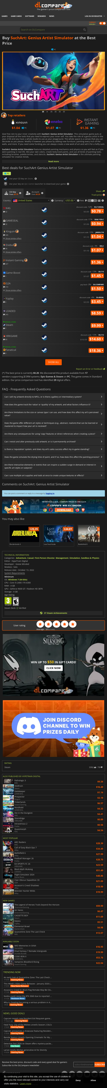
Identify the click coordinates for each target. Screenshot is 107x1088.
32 (5, 224)
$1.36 (97, 262)
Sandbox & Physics (90, 558)
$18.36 (96, 350)
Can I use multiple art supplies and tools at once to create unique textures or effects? (44, 475)
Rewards (42, 16)
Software (29, 16)
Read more (53, 161)
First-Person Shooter (45, 558)
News (51, 16)
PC (6, 173)
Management (62, 558)
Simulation (75, 558)
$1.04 (97, 236)
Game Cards (16, 16)
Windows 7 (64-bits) (17, 579)
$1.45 (97, 275)
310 (5, 287)
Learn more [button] (25, 1083)
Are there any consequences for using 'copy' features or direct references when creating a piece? (49, 433)
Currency (59, 201)
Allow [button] (93, 1080)
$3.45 (97, 301)
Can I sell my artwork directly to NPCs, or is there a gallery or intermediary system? (43, 396)
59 (5, 248)
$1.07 (97, 250)
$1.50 (97, 288)
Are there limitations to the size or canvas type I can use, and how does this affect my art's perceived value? (51, 414)
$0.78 (97, 211)
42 (5, 212)
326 (5, 235)
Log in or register (93, 16)
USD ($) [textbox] (69, 200)
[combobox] (31, 200)
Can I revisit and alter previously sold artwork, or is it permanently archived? (40, 441)
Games (5, 16)
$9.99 (97, 325)
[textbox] (23, 200)
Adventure (21, 558)
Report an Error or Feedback (90, 369)
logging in (50, 493)
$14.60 (96, 339)
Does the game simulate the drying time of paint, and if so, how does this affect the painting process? (51, 457)
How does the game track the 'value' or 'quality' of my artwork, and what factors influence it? (47, 404)
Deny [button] (78, 1080)
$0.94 (97, 223)
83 (5, 339)
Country (7, 201)
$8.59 (97, 313)
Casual (30, 558)
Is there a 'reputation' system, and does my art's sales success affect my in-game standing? (46, 449)
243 (5, 314)
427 (5, 264)
